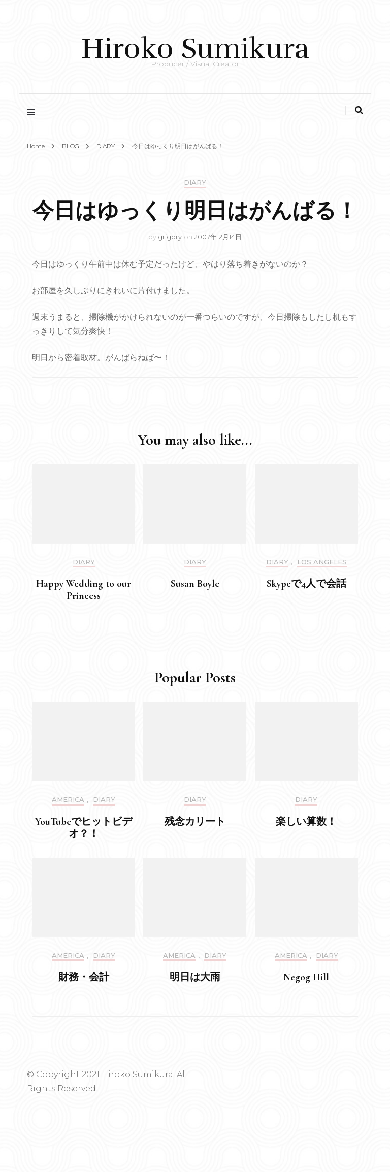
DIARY (195, 182)
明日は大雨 (195, 977)
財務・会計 (83, 977)
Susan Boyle (195, 584)
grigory (170, 236)
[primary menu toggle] (33, 112)
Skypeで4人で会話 (306, 584)
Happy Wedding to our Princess (83, 590)
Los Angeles (322, 562)
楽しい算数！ (306, 822)
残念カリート (195, 822)
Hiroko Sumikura (195, 48)
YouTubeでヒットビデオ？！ (83, 828)
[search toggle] (359, 110)
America (68, 799)
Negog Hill (306, 977)
